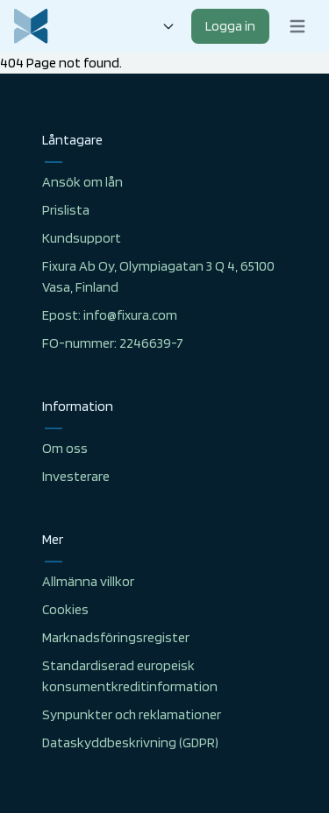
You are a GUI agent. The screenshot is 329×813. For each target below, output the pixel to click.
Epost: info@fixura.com (109, 315)
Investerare (76, 476)
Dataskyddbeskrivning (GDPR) (130, 742)
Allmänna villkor (88, 581)
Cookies (65, 609)
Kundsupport (81, 238)
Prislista (65, 209)
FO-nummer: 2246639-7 (112, 343)
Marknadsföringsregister (116, 637)
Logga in (230, 26)
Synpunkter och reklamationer (131, 714)
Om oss (65, 448)
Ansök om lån (82, 181)
